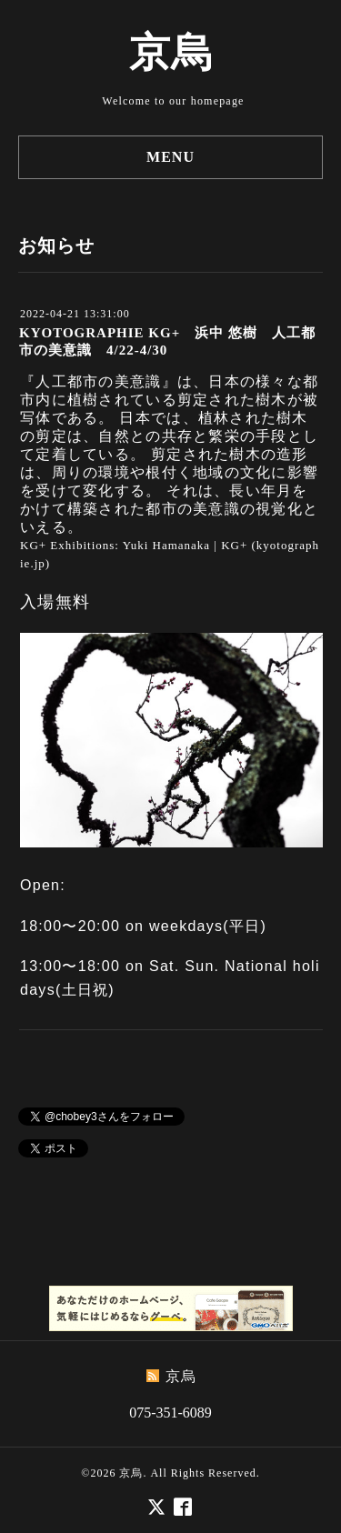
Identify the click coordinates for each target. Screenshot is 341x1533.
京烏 (171, 52)
